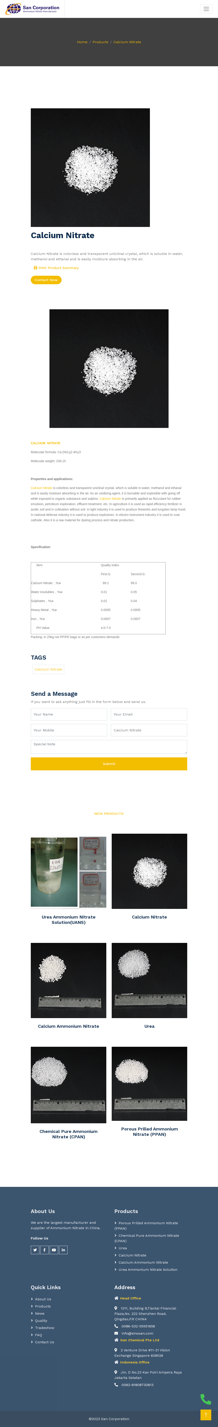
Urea (150, 1026)
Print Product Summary (56, 268)
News (39, 1313)
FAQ (38, 1335)
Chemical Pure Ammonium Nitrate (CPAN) (69, 1134)
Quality (41, 1320)
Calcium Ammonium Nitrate (68, 1026)
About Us (43, 1299)
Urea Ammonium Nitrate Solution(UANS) (69, 919)
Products (100, 42)
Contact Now (46, 280)
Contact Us (44, 1342)
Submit (109, 764)
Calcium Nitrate (127, 42)
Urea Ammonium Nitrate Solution (148, 1269)
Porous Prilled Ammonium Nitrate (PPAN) (149, 1131)
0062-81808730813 (133, 1385)
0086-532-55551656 (134, 1326)
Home (82, 42)
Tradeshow (44, 1328)
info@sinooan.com (133, 1333)
